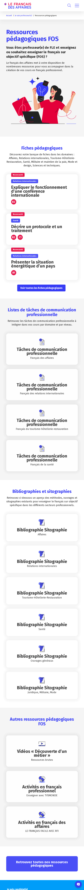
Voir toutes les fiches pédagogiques (41, 288)
